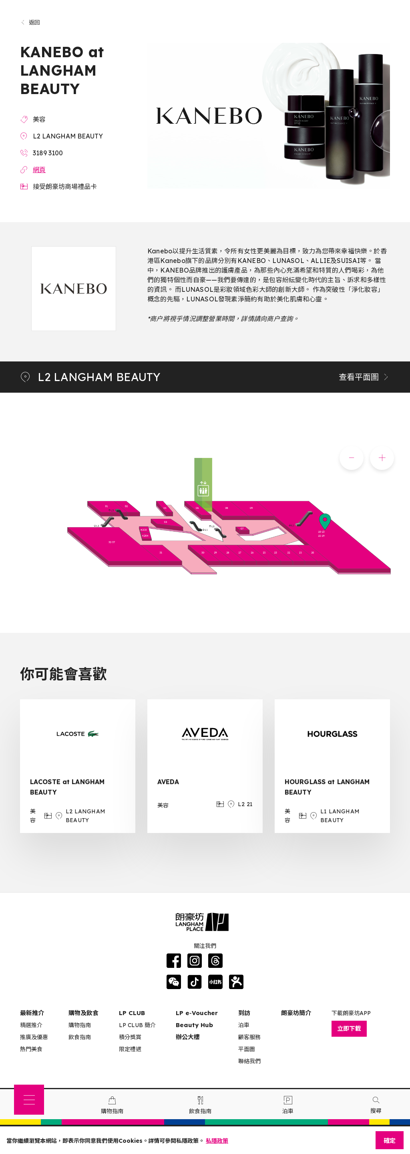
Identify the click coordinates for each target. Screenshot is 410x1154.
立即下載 (349, 1028)
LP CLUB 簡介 (137, 1025)
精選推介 (31, 1025)
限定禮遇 (130, 1049)
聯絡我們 (249, 1061)
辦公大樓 (188, 1037)
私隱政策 (217, 1140)
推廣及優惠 (34, 1037)
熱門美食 (31, 1049)
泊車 (243, 1025)
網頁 (39, 170)
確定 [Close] (390, 1140)
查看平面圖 (364, 377)
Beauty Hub (194, 1025)
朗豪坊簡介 (296, 1013)
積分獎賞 (130, 1037)
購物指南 (79, 1025)
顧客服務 (249, 1037)
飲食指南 (79, 1037)
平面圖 (246, 1049)
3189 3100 (48, 153)
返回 (30, 22)
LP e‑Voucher (197, 1013)
